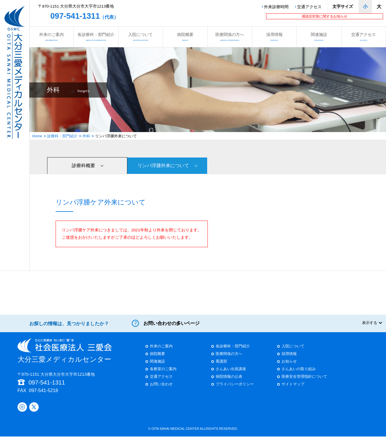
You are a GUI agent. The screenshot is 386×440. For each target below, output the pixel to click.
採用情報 (274, 36)
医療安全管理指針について (304, 380)
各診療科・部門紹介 (96, 36)
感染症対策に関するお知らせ (324, 16)
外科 (86, 136)
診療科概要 (83, 165)
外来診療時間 (276, 7)
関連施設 (319, 36)
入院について (141, 36)
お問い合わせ (161, 388)
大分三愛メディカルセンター (65, 354)
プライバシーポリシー (235, 388)
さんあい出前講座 (231, 373)
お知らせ (289, 365)
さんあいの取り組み (299, 373)
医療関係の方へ (230, 36)
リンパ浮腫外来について (163, 165)
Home (37, 136)
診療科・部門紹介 (62, 136)
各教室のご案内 (163, 373)
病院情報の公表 (229, 380)
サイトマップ (293, 388)
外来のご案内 (51, 36)
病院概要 (185, 36)
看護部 (221, 365)
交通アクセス (309, 7)
